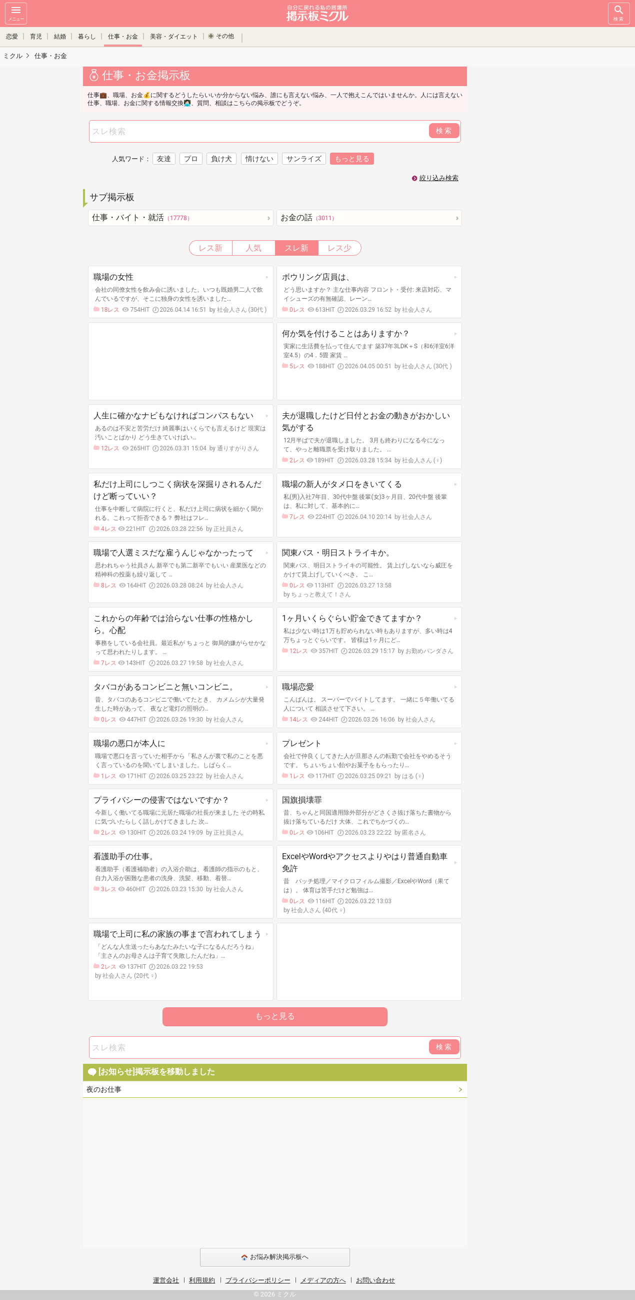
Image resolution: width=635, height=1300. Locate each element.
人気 (254, 248)
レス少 (340, 248)
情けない (260, 159)
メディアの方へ (323, 1280)
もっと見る (275, 1016)
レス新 (210, 248)
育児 (36, 36)
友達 (164, 159)
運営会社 (166, 1280)
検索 (619, 13)
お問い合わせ (375, 1280)
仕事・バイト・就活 (142, 217)
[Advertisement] (538, 215)
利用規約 (202, 1280)
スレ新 (296, 248)
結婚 (60, 36)
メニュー (16, 13)
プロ (191, 159)
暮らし (87, 36)
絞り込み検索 (439, 178)
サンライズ (304, 159)
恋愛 (12, 36)
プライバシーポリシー (258, 1280)
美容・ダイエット (174, 36)
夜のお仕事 (104, 1089)
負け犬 (221, 159)
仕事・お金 (123, 36)
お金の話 (309, 217)
